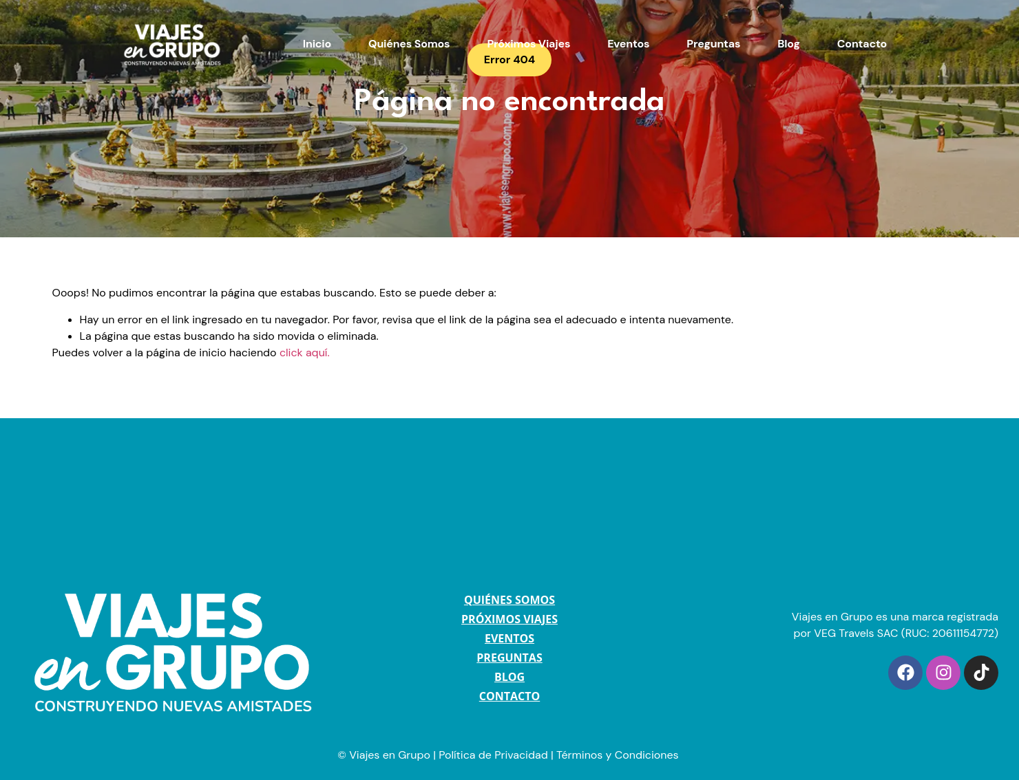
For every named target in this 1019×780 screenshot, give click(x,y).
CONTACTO (509, 696)
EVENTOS (509, 638)
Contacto (862, 43)
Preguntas (713, 43)
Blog (788, 43)
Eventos (628, 43)
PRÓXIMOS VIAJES (509, 619)
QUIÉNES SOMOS (509, 599)
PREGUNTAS (509, 657)
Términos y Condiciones (619, 755)
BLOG (509, 676)
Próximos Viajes (528, 43)
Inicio (317, 43)
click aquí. (305, 352)
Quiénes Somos (409, 43)
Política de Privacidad (493, 755)
